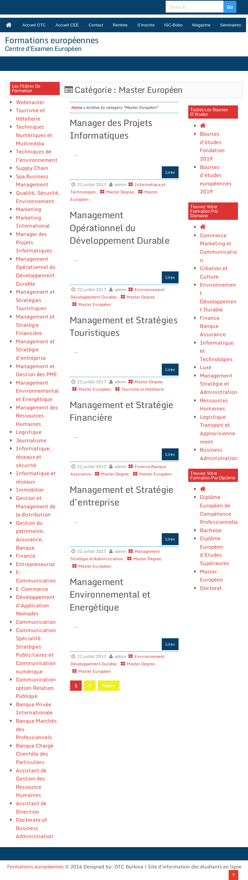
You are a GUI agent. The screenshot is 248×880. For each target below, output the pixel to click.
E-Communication (36, 576)
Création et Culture (214, 272)
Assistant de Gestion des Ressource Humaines (31, 782)
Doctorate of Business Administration (34, 828)
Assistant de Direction (31, 807)
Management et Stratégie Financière (35, 324)
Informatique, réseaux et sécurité (33, 456)
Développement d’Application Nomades (35, 605)
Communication (36, 622)
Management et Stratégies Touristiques (35, 300)
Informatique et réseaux (36, 477)
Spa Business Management (32, 180)
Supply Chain (32, 168)
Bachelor (211, 530)
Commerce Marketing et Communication (218, 247)
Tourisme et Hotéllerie (142, 389)
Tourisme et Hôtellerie (30, 114)
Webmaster (30, 102)
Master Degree (120, 192)
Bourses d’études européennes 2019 (216, 179)
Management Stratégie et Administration (218, 383)
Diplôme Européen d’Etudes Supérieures (214, 550)
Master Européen (94, 304)
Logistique (29, 432)
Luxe (206, 367)
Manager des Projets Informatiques (110, 128)
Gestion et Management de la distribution (36, 506)
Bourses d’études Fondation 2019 (212, 146)
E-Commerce (32, 589)
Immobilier (30, 489)
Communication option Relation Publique (36, 687)
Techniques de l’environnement (36, 155)
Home (76, 107)
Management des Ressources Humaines (37, 415)
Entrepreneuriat (35, 564)
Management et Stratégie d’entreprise (35, 349)
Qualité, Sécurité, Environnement (38, 197)
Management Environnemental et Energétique (37, 390)
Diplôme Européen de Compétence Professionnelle (219, 509)
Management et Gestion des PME (36, 370)
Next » (108, 685)
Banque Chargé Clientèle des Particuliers (34, 753)
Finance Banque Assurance (213, 326)
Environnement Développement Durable (218, 297)
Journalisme (31, 440)
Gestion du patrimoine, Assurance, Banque (30, 535)
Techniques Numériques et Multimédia (34, 134)
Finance (26, 556)
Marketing (28, 209)
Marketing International (33, 221)
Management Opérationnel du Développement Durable (36, 271)
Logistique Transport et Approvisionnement (217, 429)
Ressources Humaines (214, 404)
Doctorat (211, 588)
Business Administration (218, 453)
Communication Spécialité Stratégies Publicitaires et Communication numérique (36, 651)
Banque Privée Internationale (34, 708)
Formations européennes (52, 40)
